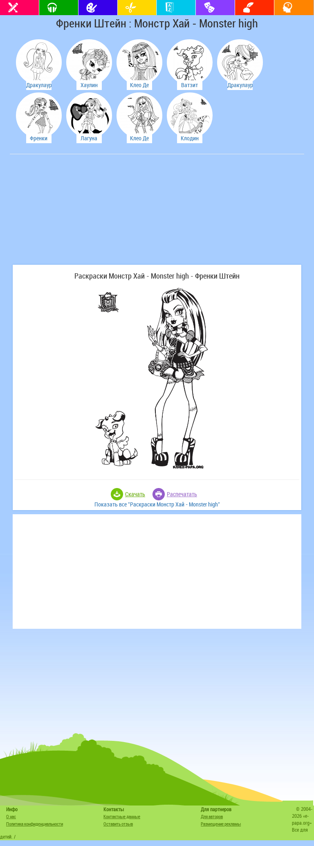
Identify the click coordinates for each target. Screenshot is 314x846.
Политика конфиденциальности (34, 824)
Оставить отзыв (118, 824)
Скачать (135, 494)
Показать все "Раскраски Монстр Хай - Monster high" (157, 504)
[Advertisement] (73, 213)
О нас (11, 816)
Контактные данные (121, 816)
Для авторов (212, 816)
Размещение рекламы (221, 824)
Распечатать (182, 494)
